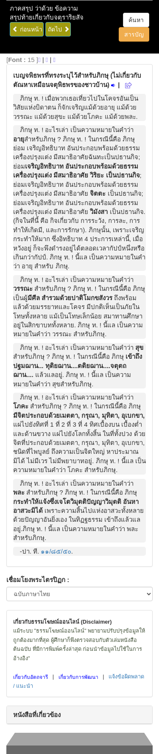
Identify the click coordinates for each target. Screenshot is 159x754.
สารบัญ (134, 34)
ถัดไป (59, 29)
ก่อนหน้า (27, 29)
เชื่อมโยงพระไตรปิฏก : (37, 579)
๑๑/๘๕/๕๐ (56, 551)
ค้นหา (136, 20)
